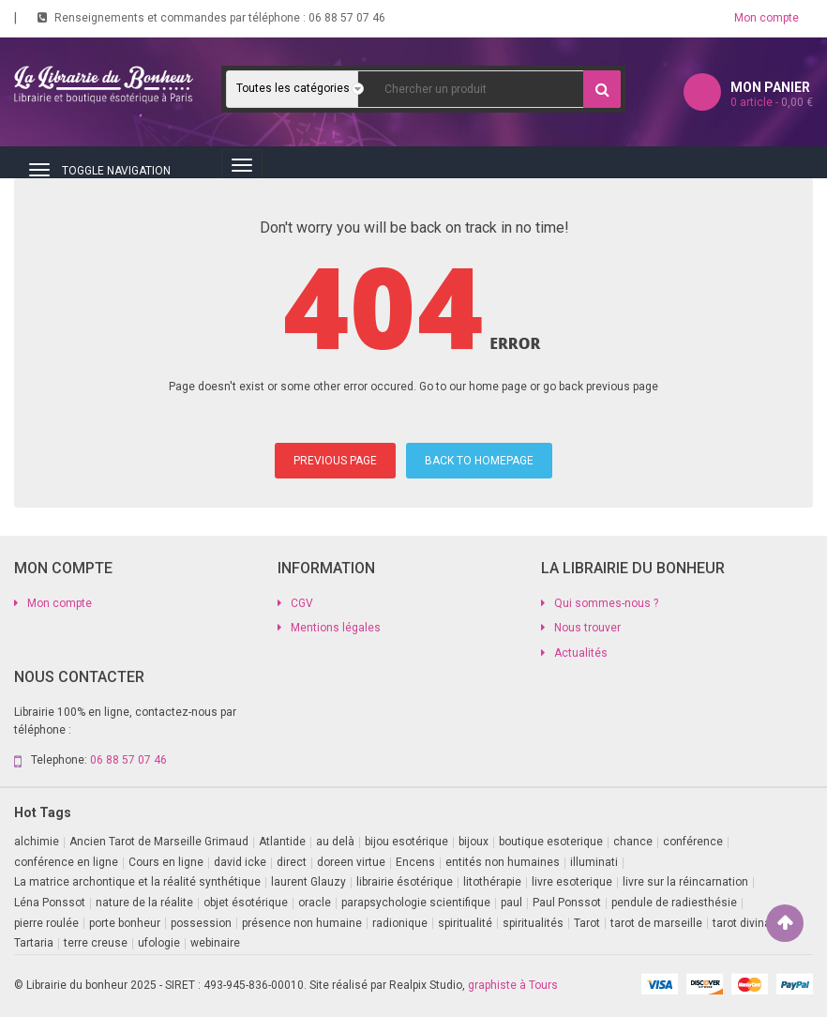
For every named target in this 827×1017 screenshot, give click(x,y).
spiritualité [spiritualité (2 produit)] (465, 923)
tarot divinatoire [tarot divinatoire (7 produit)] (753, 923)
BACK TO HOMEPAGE (479, 460)
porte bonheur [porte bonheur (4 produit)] (124, 923)
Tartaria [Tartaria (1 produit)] (33, 942)
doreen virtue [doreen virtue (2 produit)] (351, 862)
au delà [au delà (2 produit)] (335, 841)
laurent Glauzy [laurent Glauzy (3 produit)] (308, 881)
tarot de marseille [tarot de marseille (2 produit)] (656, 923)
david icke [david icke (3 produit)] (240, 862)
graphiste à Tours (513, 985)
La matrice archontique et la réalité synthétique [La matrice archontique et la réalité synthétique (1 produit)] (137, 881)
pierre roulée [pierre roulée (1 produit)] (46, 923)
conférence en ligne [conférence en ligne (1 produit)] (66, 862)
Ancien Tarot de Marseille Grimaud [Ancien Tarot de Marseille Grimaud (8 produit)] (158, 841)
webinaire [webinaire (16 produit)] (215, 942)
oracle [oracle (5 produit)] (314, 902)
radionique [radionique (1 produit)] (400, 923)
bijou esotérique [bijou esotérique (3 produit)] (406, 841)
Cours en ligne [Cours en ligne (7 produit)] (165, 862)
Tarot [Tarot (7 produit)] (587, 923)
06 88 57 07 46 (346, 17)
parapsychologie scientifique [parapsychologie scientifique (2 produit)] (415, 902)
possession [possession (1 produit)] (201, 923)
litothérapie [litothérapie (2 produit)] (492, 881)
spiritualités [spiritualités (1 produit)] (533, 923)
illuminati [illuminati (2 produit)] (594, 862)
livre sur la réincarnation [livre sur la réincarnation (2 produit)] (685, 881)
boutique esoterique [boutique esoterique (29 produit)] (551, 841)
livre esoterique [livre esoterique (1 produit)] (572, 881)
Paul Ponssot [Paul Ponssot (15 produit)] (567, 902)
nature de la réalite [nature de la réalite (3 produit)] (144, 902)
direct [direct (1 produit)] (292, 862)
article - (771, 102)
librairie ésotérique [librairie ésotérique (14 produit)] (404, 881)
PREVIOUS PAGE (335, 460)
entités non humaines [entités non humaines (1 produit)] (502, 862)
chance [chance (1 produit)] (633, 841)
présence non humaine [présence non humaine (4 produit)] (302, 923)
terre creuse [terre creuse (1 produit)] (96, 942)
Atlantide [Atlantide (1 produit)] (282, 841)
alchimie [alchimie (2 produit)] (36, 841)
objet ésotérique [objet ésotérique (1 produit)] (245, 902)
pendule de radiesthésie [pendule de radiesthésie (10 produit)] (674, 902)
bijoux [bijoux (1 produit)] (474, 841)
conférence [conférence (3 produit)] (693, 841)
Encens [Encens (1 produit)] (415, 862)
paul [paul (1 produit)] (511, 902)
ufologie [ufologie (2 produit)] (159, 942)
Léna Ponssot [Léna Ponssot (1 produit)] (49, 902)
